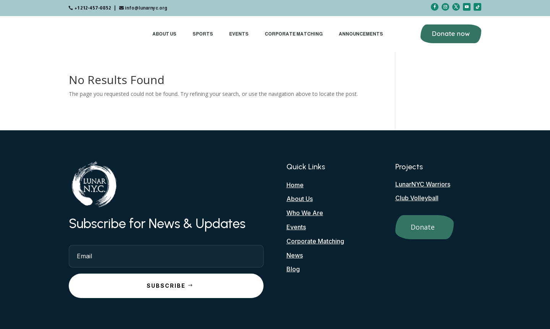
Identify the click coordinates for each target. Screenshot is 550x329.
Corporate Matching (294, 34)
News (294, 255)
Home (295, 185)
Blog (293, 269)
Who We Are (304, 213)
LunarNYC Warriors (422, 184)
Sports (202, 34)
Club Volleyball (416, 198)
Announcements (361, 34)
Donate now (451, 33)
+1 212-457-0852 (92, 8)
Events (239, 34)
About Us (164, 34)
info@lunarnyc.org (146, 8)
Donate (423, 227)
